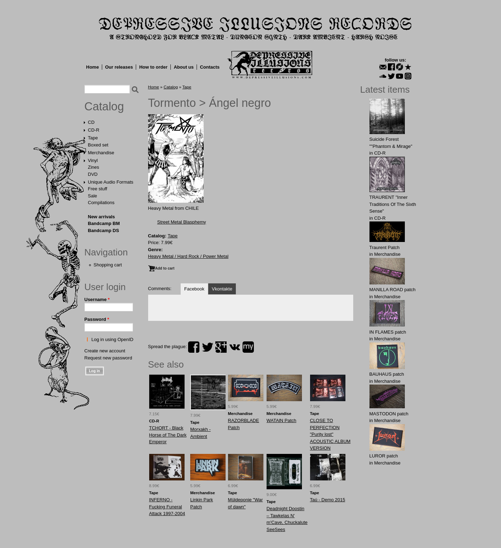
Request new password (108, 357)
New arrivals (101, 216)
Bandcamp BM (104, 223)
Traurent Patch (384, 247)
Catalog (104, 106)
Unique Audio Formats (111, 182)
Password (97, 319)
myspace (248, 347)
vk (234, 347)
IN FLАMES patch (387, 332)
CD (91, 122)
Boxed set (98, 145)
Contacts (210, 67)
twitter (207, 347)
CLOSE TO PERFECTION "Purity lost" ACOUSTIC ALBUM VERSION (330, 434)
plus (221, 347)
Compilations (101, 202)
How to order (153, 67)
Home (92, 67)
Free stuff (97, 188)
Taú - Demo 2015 (327, 499)
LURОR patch (383, 455)
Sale (92, 195)
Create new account (105, 350)
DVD (93, 174)
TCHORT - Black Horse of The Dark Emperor (168, 434)
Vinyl (93, 160)
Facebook (194, 289)
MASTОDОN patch (389, 413)
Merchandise (101, 152)
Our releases (119, 67)
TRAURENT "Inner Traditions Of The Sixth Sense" (392, 204)
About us (183, 67)
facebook (193, 347)
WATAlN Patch (281, 420)
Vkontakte (222, 289)
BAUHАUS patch (386, 374)
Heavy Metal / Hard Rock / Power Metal (188, 256)
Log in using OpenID (113, 339)
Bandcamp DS (103, 230)
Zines (93, 167)
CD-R (94, 130)
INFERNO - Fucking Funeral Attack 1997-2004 (167, 506)
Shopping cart (108, 264)
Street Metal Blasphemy (181, 222)
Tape (93, 137)
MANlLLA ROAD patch (392, 289)
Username (97, 299)
